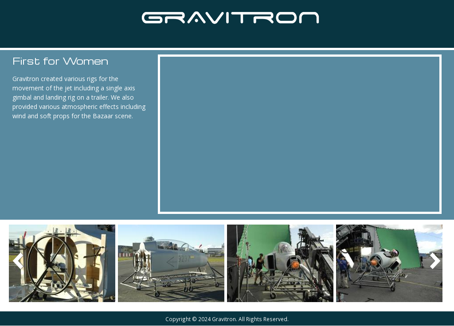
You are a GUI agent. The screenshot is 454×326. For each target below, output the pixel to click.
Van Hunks (195, 39)
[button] (62, 263)
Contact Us (309, 39)
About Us (251, 39)
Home (16, 38)
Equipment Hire (128, 39)
